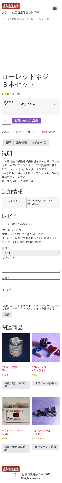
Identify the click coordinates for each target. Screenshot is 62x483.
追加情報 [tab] (21, 142)
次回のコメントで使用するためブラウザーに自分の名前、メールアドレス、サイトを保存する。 (31, 307)
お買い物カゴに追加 (26, 120)
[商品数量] (6, 121)
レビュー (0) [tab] (38, 142)
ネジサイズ (8, 103)
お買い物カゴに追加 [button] (14, 384)
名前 (5, 277)
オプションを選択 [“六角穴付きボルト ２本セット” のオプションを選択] (45, 446)
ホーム (5, 19)
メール (6, 290)
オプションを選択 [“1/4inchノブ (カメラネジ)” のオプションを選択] (45, 383)
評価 (5, 248)
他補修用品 (17, 19)
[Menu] (55, 8)
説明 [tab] (9, 142)
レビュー (8, 258)
